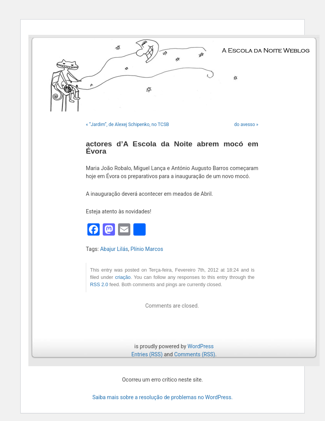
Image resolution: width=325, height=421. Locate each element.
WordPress (200, 346)
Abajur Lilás (114, 249)
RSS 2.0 (99, 284)
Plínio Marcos (146, 249)
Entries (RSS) (146, 354)
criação (123, 277)
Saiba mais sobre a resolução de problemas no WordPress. (162, 397)
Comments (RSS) (194, 354)
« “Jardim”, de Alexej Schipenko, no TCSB (127, 124)
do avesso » (246, 124)
